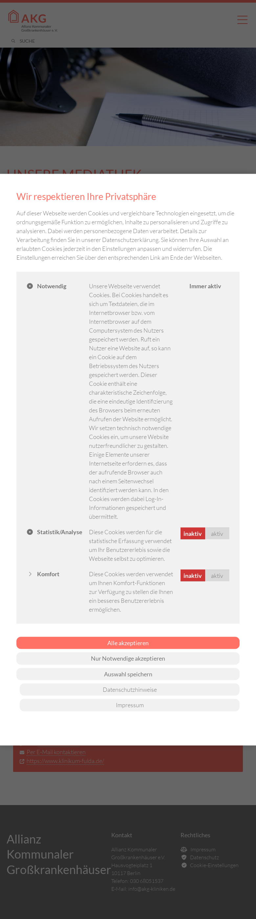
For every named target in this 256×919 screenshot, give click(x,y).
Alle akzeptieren (128, 642)
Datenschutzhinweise (130, 689)
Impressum (130, 705)
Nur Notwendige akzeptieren (128, 658)
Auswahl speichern (128, 673)
